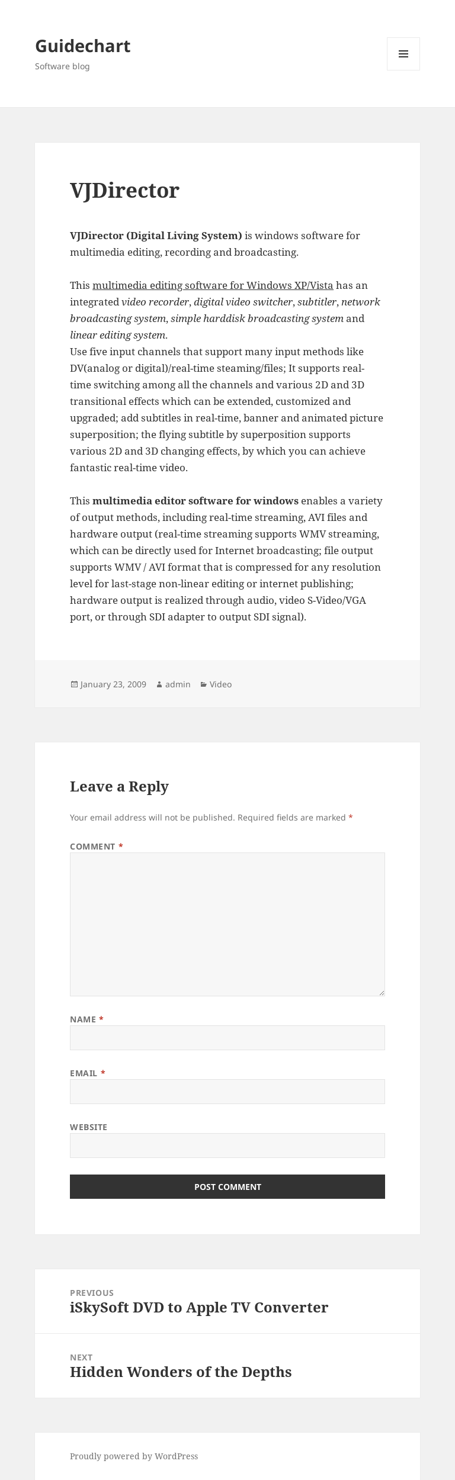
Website (89, 1126)
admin (178, 684)
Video (221, 684)
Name (87, 1019)
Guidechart (83, 45)
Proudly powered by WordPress (134, 1456)
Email (87, 1073)
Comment (96, 846)
